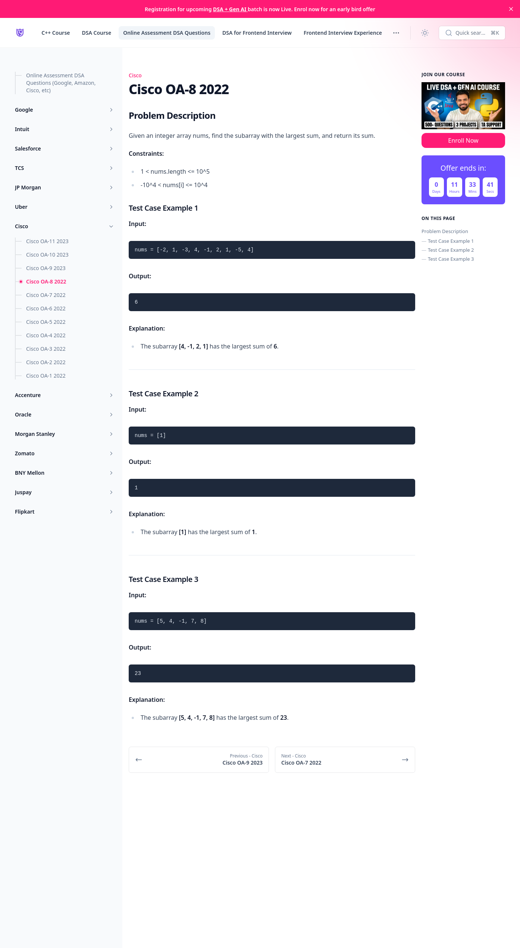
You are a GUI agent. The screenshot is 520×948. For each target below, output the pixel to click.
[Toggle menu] (396, 33)
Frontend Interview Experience (343, 32)
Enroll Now (463, 140)
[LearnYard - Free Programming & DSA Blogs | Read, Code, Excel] (20, 33)
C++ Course (55, 32)
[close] (511, 9)
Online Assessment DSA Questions (166, 32)
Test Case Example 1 (451, 241)
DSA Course (96, 32)
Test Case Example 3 (451, 258)
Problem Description (445, 231)
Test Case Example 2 (451, 250)
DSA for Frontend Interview (257, 32)
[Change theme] (425, 33)
